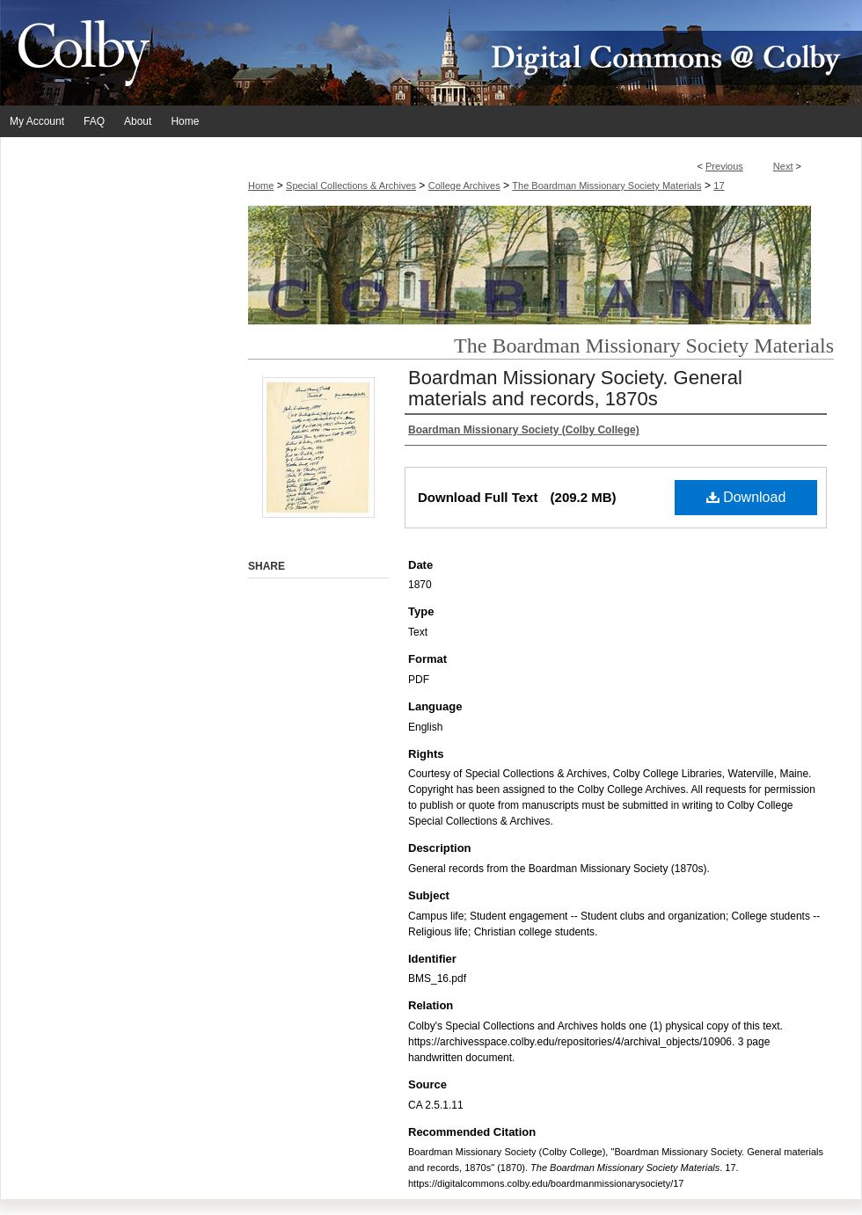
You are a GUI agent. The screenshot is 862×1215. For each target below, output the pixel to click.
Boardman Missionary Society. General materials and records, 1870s (575, 388)
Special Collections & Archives (351, 185)
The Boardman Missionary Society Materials (606, 185)
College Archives (464, 185)
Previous (724, 166)
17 (718, 185)
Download (746, 497)
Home (261, 185)
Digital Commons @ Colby (536, 52)
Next (783, 166)
